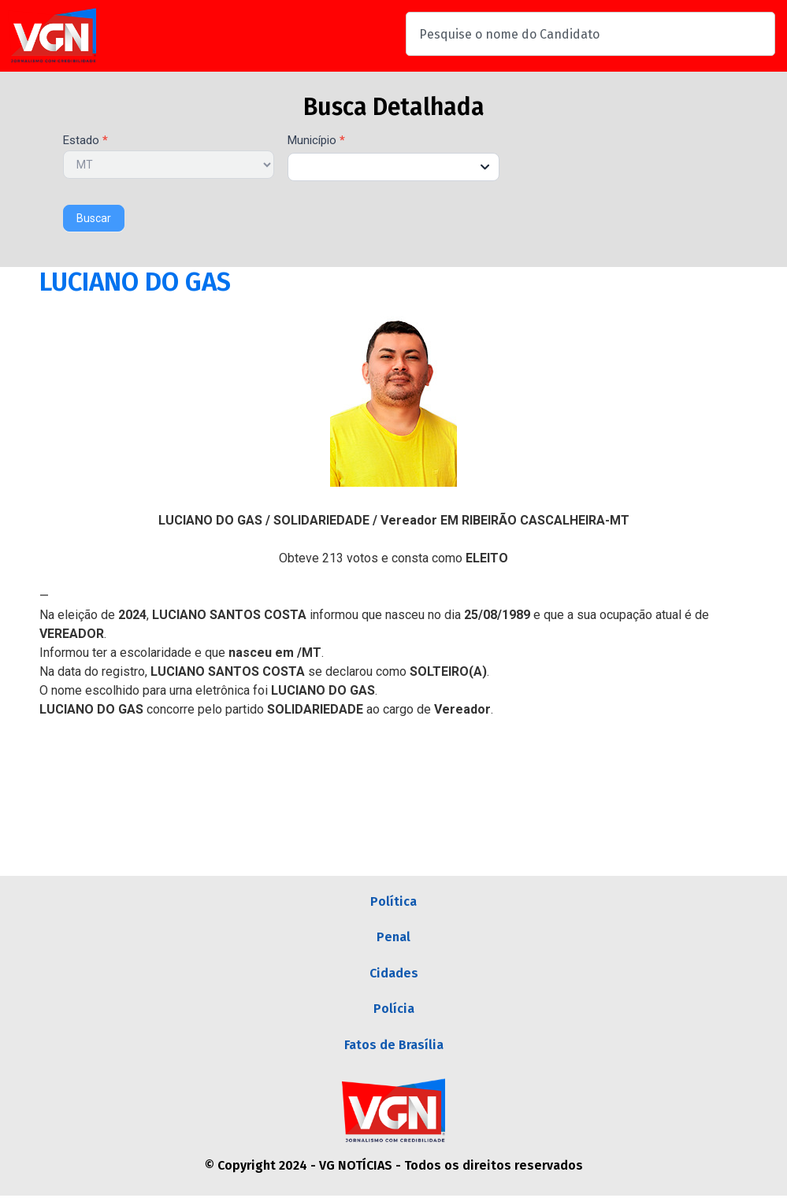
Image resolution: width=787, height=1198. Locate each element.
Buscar (93, 218)
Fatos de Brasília (394, 1046)
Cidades (393, 973)
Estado (85, 141)
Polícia (393, 1010)
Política (393, 901)
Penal (393, 937)
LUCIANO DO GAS (135, 282)
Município (316, 141)
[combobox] (591, 34)
